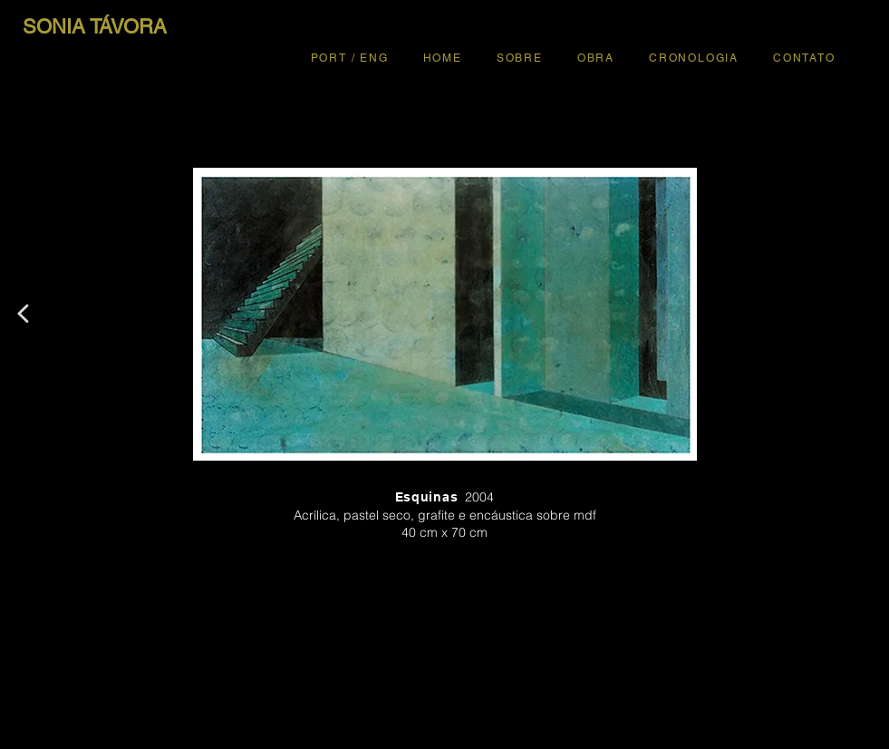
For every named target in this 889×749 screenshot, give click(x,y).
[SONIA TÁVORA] (95, 27)
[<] (22, 313)
